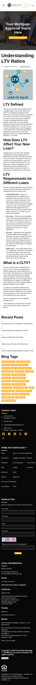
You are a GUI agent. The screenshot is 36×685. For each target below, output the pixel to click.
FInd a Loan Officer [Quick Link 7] (7, 481)
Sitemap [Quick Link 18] (29, 458)
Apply (25, 5)
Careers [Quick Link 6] (3, 477)
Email (3, 523)
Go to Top (5, 658)
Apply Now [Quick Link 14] (16, 477)
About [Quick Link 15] (14, 481)
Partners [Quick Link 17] (29, 453)
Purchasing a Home (25, 66)
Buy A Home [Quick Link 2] (5, 458)
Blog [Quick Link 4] (2, 467)
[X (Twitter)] (9, 434)
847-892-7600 (8, 421)
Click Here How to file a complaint (13, 585)
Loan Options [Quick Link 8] (5, 486)
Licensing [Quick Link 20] (30, 467)
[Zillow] (4, 438)
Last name (5, 516)
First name (5, 508)
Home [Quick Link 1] (3, 453)
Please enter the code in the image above (14, 544)
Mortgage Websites (7, 678)
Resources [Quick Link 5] (4, 472)
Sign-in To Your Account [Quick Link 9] (20, 453)
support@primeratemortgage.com (14, 425)
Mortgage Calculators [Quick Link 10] (19, 458)
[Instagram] (26, 434)
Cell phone (5, 531)
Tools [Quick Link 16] (14, 486)
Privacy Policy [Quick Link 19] (31, 462)
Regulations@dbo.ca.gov (8, 602)
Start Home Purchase (18, 37)
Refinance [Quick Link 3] (4, 462)
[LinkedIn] (15, 434)
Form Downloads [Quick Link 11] (18, 462)
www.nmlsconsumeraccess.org (12, 574)
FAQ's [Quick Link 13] (15, 472)
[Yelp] (20, 434)
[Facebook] (3, 434)
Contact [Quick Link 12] (15, 467)
